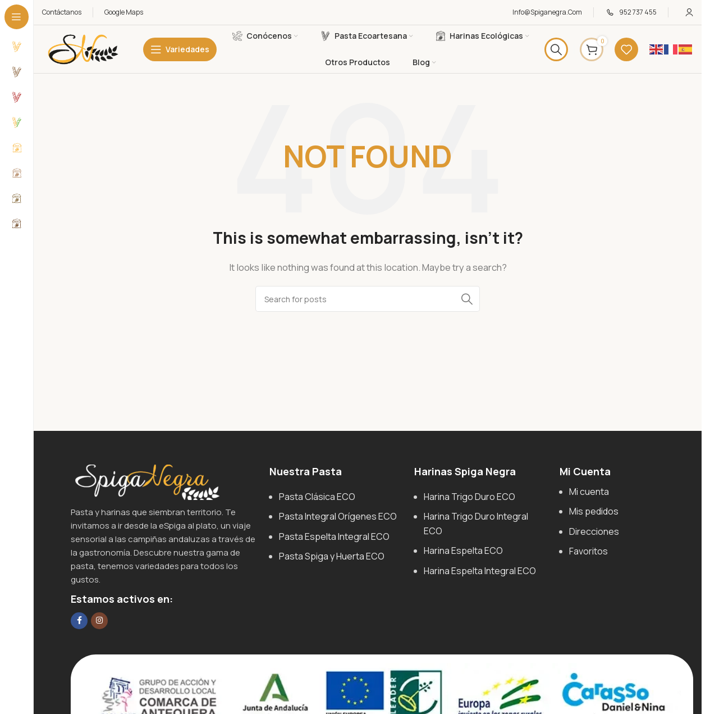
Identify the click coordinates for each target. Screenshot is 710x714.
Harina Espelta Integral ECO (480, 571)
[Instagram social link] (99, 620)
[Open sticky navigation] (180, 49)
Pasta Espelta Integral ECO (334, 536)
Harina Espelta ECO (463, 550)
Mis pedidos (594, 511)
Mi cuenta (589, 491)
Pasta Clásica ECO (317, 496)
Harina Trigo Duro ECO (469, 496)
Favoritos (588, 551)
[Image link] (146, 481)
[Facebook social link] (79, 620)
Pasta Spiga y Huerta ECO (331, 556)
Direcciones (594, 531)
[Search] (556, 49)
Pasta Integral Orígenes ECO (338, 516)
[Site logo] (83, 48)
